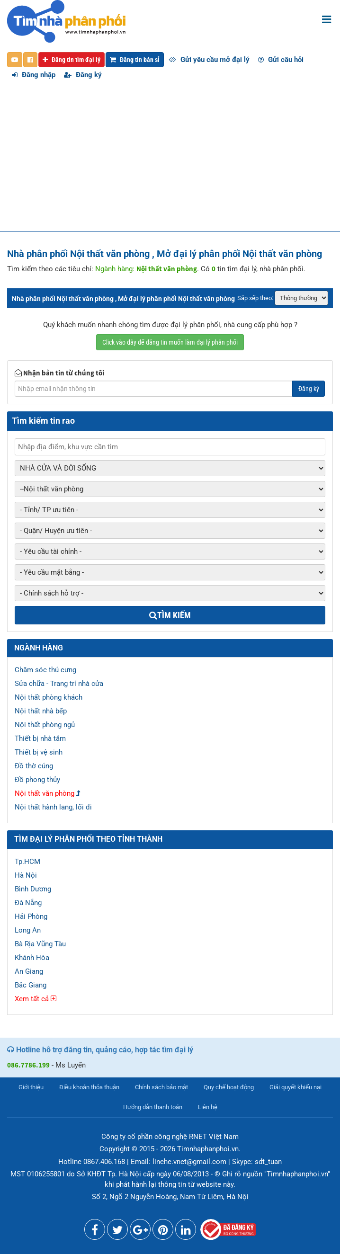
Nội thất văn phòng (44, 793)
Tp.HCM (27, 861)
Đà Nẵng (28, 902)
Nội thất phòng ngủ (45, 724)
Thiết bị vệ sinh (39, 752)
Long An (28, 930)
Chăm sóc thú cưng (45, 670)
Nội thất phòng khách (48, 697)
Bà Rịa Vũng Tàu (40, 944)
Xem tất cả (35, 999)
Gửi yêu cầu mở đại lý (209, 59)
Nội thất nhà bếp (41, 711)
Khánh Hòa (32, 957)
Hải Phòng (31, 916)
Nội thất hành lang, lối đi (53, 807)
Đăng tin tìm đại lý (71, 59)
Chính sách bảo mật (161, 1087)
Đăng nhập (33, 75)
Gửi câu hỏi (281, 59)
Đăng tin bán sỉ (135, 59)
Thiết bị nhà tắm (40, 738)
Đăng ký (83, 75)
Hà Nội (26, 875)
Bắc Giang (30, 985)
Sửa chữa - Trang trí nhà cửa (59, 683)
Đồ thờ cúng (34, 766)
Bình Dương (33, 889)
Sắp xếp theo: (255, 298)
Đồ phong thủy (37, 779)
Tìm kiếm (170, 615)
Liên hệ (207, 1107)
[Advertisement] (170, 160)
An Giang (29, 971)
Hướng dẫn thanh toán (152, 1107)
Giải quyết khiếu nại (295, 1087)
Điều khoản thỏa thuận (89, 1087)
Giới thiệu (31, 1087)
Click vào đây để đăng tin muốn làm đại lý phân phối (170, 342)
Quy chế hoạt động (229, 1087)
